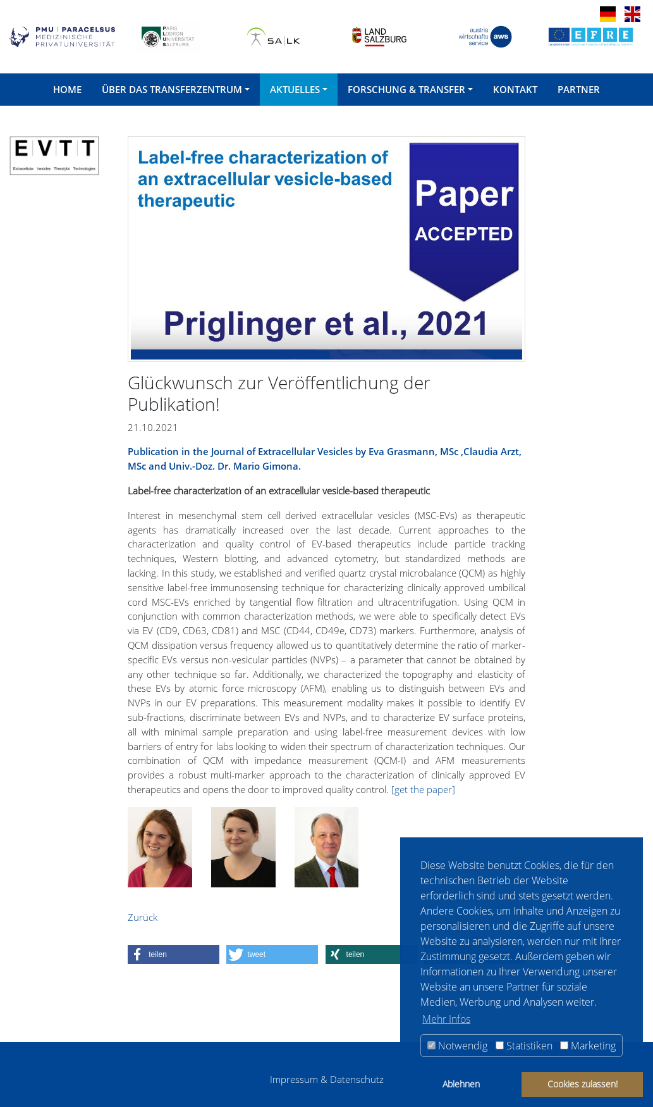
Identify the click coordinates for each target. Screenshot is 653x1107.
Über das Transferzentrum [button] (172, 89)
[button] (173, 954)
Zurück (142, 917)
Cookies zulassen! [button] (582, 1084)
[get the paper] (423, 789)
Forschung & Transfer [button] (406, 89)
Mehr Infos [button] (446, 1019)
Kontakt (515, 89)
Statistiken (524, 1046)
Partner (579, 89)
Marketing (588, 1046)
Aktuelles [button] (295, 89)
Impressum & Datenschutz (327, 1079)
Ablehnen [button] (461, 1084)
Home (67, 89)
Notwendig (457, 1046)
